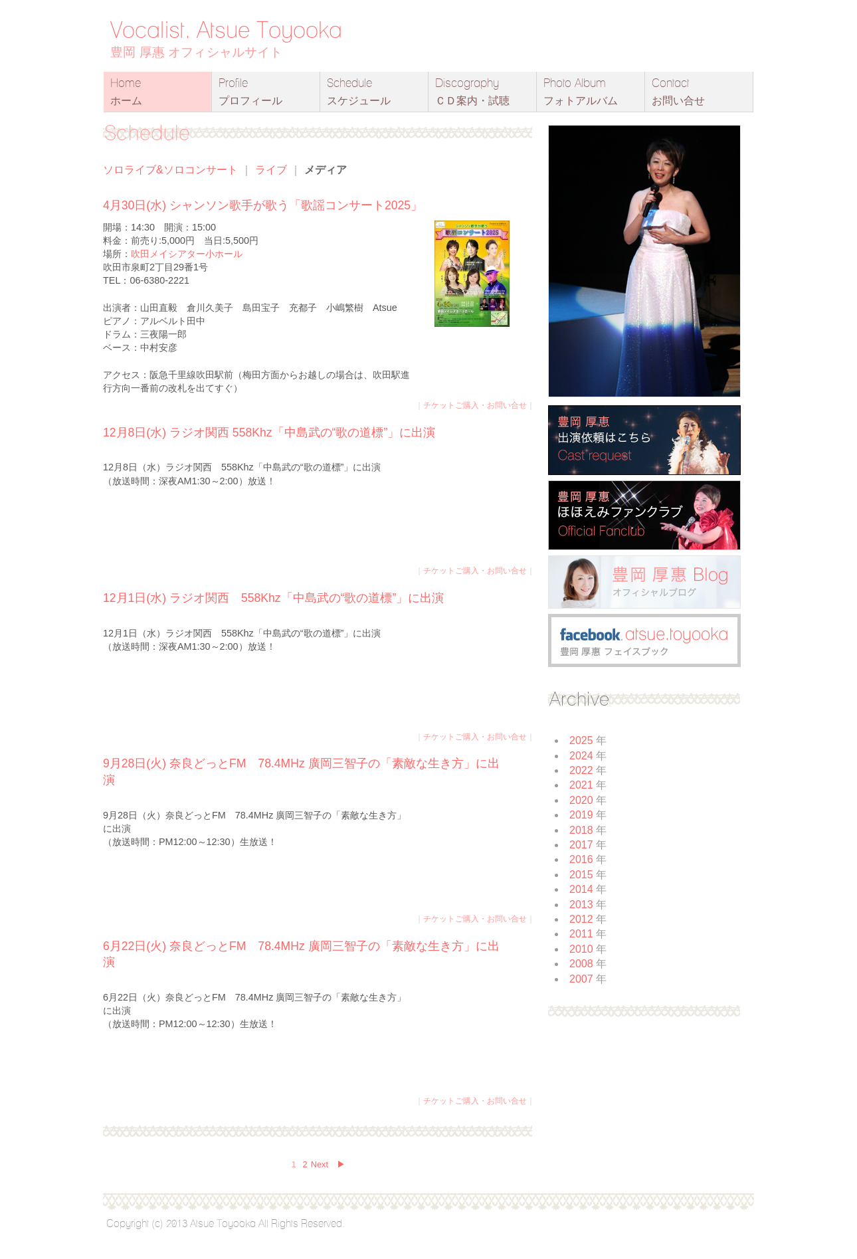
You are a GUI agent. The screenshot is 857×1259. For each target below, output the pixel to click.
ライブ (271, 169)
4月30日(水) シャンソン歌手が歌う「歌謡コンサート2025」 (263, 205)
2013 (581, 904)
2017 (581, 844)
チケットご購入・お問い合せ (475, 405)
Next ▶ (328, 1164)
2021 (581, 785)
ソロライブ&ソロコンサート (170, 169)
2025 (581, 740)
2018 (581, 830)
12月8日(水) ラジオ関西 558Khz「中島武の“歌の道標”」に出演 (269, 432)
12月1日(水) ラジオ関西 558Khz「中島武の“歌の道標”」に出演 (273, 598)
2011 (581, 933)
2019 (581, 815)
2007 (581, 979)
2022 (581, 770)
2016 (581, 859)
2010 (581, 949)
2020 (581, 800)
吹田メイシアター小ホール (186, 253)
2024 (581, 755)
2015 (581, 874)
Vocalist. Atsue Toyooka (226, 29)
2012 (581, 919)
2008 (581, 963)
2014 (581, 889)
